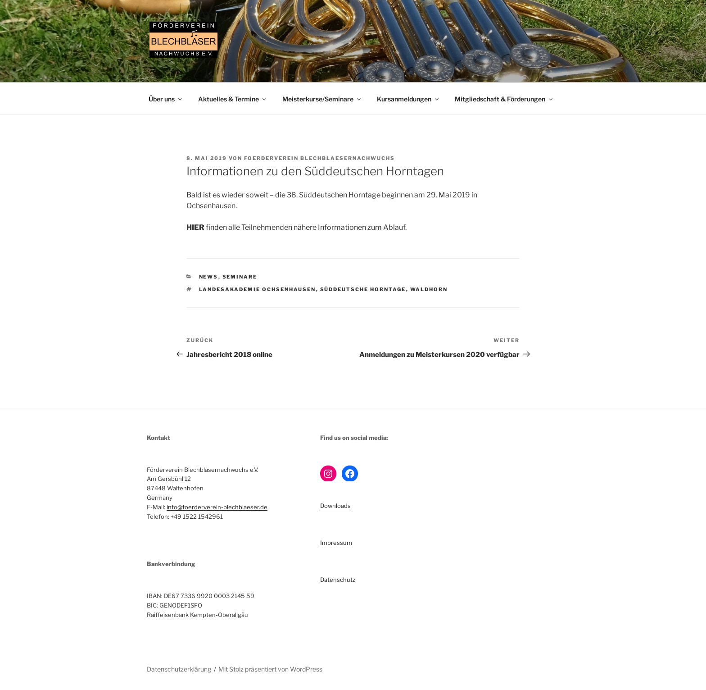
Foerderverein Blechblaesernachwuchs (319, 158)
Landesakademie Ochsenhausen (257, 289)
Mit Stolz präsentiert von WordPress (270, 669)
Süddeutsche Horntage (363, 289)
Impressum (336, 542)
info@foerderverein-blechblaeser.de (217, 507)
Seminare (240, 277)
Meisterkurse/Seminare (322, 99)
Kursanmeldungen (408, 99)
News (208, 277)
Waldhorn (429, 289)
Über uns (166, 99)
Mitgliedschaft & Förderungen (504, 99)
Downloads (335, 505)
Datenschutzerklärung (179, 669)
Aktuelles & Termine (232, 99)
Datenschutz (337, 579)
